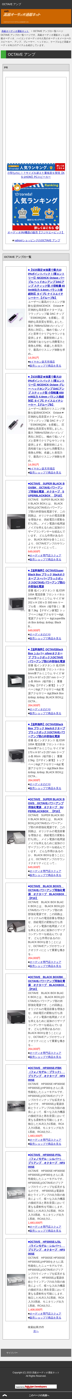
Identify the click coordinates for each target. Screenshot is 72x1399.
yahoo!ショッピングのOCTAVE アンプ (37, 240)
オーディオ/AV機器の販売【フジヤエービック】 (36, 232)
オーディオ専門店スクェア (45, 555)
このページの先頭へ (39, 1395)
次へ (36, 1331)
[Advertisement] (36, 119)
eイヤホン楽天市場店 (42, 361)
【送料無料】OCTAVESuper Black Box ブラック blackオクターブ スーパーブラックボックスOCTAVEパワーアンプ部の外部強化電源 (46, 578)
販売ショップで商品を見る (45, 365)
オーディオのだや (40, 634)
